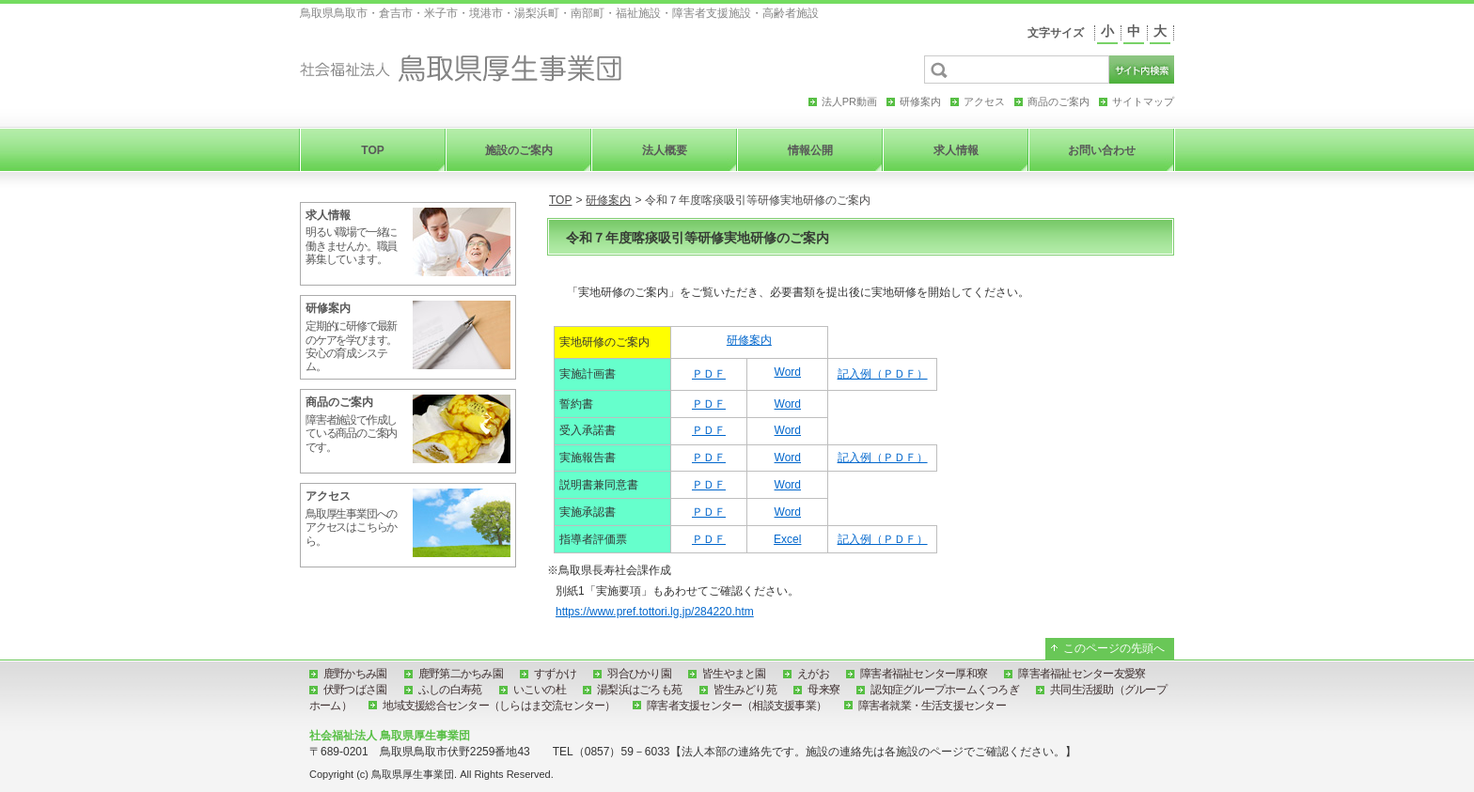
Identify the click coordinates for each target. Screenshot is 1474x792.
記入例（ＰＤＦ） (883, 373)
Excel (787, 539)
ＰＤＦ (709, 373)
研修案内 (608, 200)
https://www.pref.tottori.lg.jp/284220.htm (655, 611)
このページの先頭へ (1114, 648)
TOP (560, 200)
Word (788, 372)
